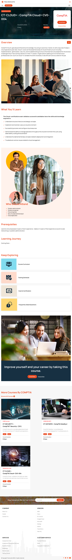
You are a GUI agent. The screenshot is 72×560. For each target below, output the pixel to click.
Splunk (39, 526)
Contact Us (5, 516)
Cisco (38, 514)
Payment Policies (41, 541)
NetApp (39, 524)
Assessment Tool (6, 541)
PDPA (38, 543)
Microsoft (39, 521)
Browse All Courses (8, 396)
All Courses (8, 5)
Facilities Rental (6, 546)
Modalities (5, 548)
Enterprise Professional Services (10, 543)
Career (4, 514)
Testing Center (6, 553)
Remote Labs (5, 551)
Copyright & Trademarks (43, 546)
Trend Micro (40, 529)
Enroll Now (62, 22)
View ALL (39, 531)
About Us (4, 511)
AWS (38, 511)
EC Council (40, 516)
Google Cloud (40, 519)
